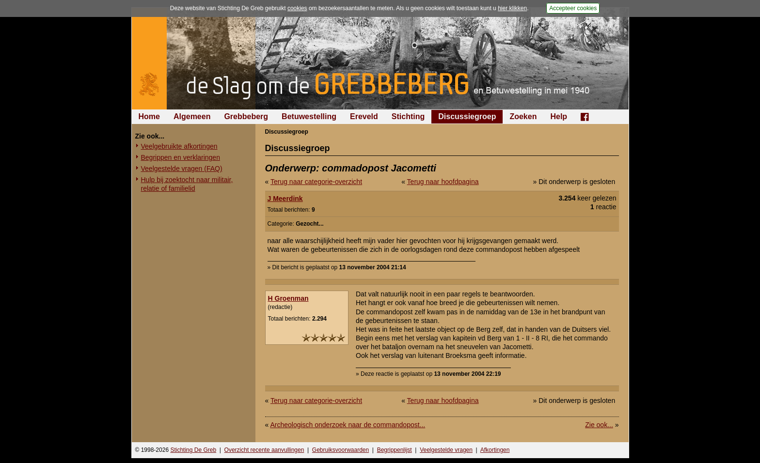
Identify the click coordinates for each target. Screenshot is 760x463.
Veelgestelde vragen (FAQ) (181, 168)
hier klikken (512, 8)
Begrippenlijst (394, 450)
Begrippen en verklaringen (180, 157)
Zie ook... (599, 425)
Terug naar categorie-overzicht (316, 181)
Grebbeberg (246, 116)
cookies (297, 8)
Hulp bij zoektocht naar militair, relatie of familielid (187, 184)
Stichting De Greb (193, 450)
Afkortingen (495, 450)
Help (558, 116)
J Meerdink (285, 198)
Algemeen (192, 116)
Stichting (408, 116)
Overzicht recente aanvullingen (264, 450)
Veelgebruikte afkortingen (179, 146)
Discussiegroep (467, 116)
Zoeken (523, 116)
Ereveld (364, 116)
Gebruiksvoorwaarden (340, 450)
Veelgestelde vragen (446, 450)
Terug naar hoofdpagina (443, 181)
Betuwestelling (309, 116)
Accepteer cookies (573, 8)
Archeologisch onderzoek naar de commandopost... (347, 425)
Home (149, 116)
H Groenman (288, 298)
